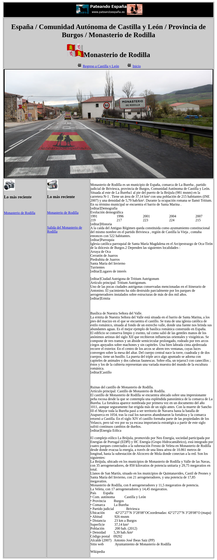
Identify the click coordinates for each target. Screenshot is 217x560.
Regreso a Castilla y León (101, 66)
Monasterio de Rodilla (19, 213)
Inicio (136, 66)
